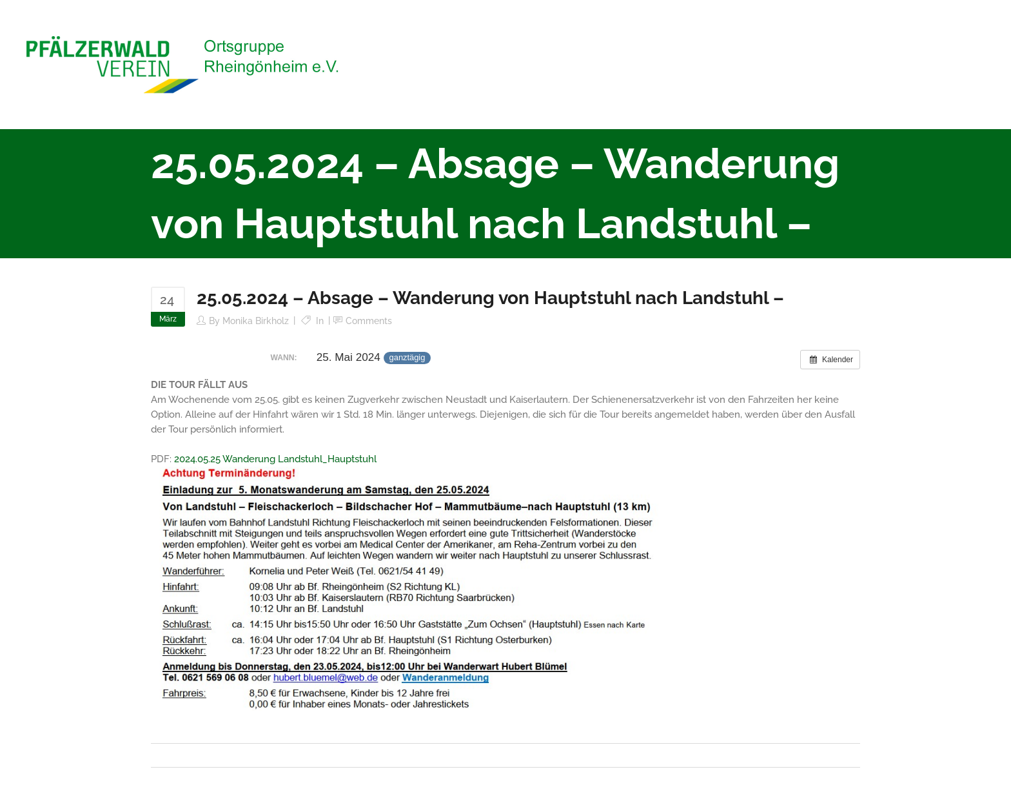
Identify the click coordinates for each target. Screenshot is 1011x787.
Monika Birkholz (255, 321)
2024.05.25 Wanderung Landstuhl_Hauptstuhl (275, 459)
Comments (369, 321)
